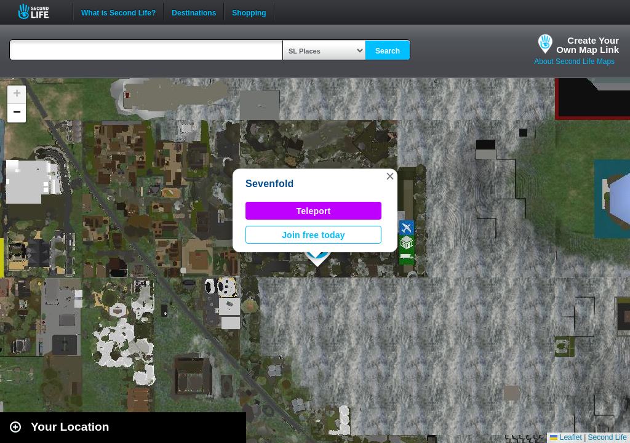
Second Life (40, 11)
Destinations (194, 12)
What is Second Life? (118, 12)
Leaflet (565, 437)
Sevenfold (269, 183)
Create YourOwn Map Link (587, 45)
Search (387, 51)
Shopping (249, 12)
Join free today (313, 235)
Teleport (314, 211)
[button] (390, 176)
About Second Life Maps (574, 61)
